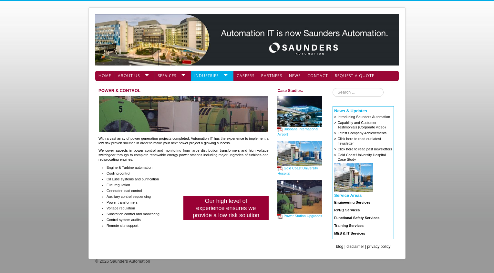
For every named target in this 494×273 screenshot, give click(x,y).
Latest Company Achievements (361, 133)
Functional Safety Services (356, 218)
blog (340, 246)
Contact (317, 75)
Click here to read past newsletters (364, 149)
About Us (129, 75)
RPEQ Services (347, 210)
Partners (271, 75)
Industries (206, 75)
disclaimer (355, 246)
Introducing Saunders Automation (363, 117)
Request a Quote (354, 75)
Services (167, 75)
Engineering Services (352, 202)
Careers (245, 75)
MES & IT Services (349, 233)
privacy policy (378, 246)
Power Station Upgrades (299, 216)
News (295, 75)
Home (104, 75)
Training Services (349, 226)
